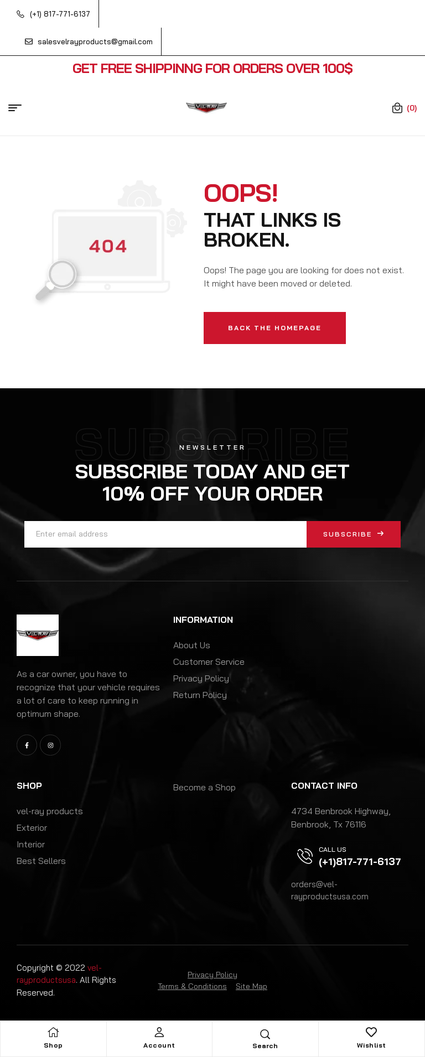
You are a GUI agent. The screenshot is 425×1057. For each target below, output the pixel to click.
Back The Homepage (275, 328)
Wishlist (371, 1045)
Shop (53, 1045)
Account (159, 1045)
